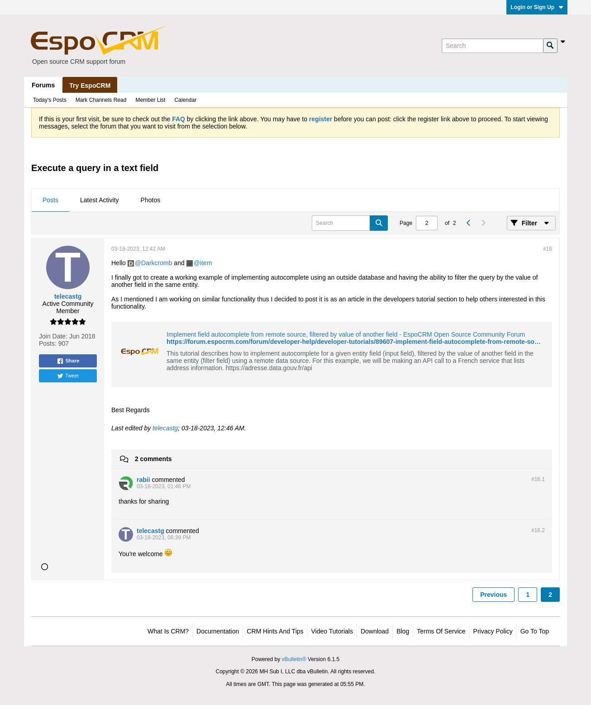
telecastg (165, 428)
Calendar (185, 100)
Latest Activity (99, 200)
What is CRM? (168, 631)
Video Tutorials (332, 631)
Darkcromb (156, 263)
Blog (402, 631)
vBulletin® (294, 659)
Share (68, 361)
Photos (151, 200)
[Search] (492, 45)
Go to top (534, 631)
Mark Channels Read (101, 100)
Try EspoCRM (89, 85)
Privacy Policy (493, 631)
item (206, 263)
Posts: (48, 343)
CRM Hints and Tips (275, 631)
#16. (538, 479)
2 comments (153, 458)
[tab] (50, 200)
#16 (547, 249)
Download (375, 631)
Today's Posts (50, 100)
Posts (50, 200)
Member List (150, 100)
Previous (493, 594)
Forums (43, 85)
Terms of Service (441, 631)
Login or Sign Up (536, 7)
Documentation (217, 631)
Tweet (67, 376)
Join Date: (53, 336)
